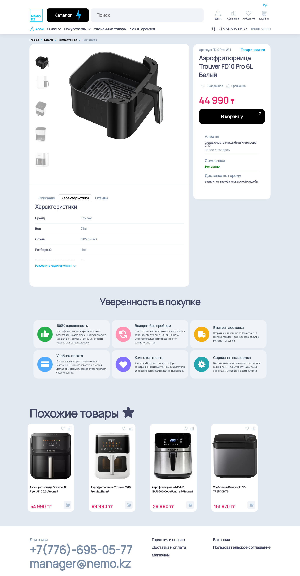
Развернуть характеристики (55, 265)
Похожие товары (74, 413)
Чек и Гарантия (142, 29)
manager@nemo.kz (80, 563)
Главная (34, 40)
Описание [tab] (46, 198)
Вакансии (221, 539)
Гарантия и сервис (168, 539)
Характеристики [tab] (75, 198)
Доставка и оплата (169, 547)
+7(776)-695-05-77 (229, 29)
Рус (265, 5)
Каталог (48, 40)
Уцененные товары (110, 29)
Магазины (161, 555)
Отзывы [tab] (101, 198)
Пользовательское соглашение (242, 547)
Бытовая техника (68, 40)
